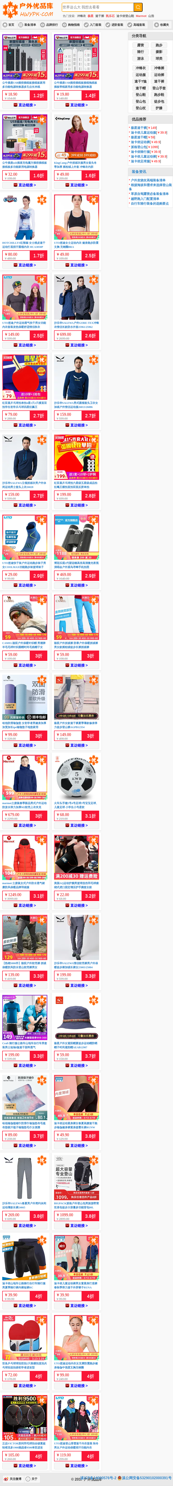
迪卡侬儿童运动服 (143, 132)
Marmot (141, 16)
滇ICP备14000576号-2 (98, 1478)
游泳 (140, 58)
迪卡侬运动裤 (140, 142)
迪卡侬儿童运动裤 (143, 156)
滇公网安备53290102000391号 (144, 1478)
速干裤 (99, 16)
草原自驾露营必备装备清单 (150, 194)
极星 (90, 16)
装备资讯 (139, 172)
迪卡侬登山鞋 (125, 16)
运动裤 (159, 75)
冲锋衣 (81, 16)
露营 (140, 45)
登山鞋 (141, 95)
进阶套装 (117, 24)
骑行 (140, 52)
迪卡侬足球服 (140, 161)
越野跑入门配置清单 (145, 199)
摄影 (159, 52)
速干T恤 (140, 81)
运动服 (141, 75)
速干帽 (141, 88)
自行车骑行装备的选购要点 (150, 203)
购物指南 (74, 24)
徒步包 (159, 101)
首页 (11, 24)
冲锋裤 (159, 68)
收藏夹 (164, 24)
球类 (159, 58)
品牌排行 (52, 24)
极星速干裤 (139, 128)
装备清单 (30, 24)
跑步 (159, 45)
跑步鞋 (159, 95)
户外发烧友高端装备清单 (148, 180)
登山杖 (141, 108)
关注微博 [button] (15, 1479)
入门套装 (95, 24)
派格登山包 (139, 147)
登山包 (141, 101)
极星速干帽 (139, 137)
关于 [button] (34, 1479)
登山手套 (159, 88)
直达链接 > (25, 105)
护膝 (159, 108)
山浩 (151, 16)
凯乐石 (110, 16)
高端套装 (139, 24)
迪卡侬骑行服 (140, 152)
